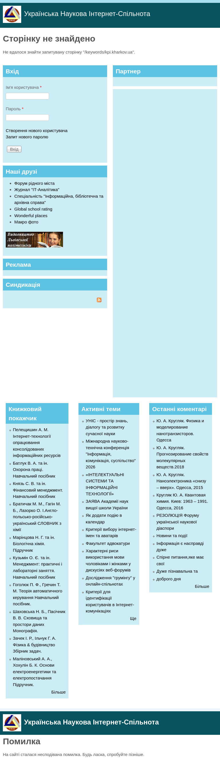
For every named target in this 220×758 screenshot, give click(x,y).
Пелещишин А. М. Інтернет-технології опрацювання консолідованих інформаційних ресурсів (37, 442)
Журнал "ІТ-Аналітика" (36, 189)
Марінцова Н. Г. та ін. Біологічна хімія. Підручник (34, 544)
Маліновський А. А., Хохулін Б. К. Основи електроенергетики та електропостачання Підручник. (34, 671)
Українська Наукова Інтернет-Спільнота (87, 13)
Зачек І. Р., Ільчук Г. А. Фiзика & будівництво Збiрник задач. (34, 644)
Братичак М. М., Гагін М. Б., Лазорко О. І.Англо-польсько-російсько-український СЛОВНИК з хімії (37, 516)
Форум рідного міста (34, 183)
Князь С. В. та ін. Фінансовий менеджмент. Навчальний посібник (38, 490)
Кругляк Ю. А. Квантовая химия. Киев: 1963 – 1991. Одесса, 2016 (182, 501)
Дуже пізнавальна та (177, 571)
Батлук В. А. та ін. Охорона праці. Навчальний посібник (34, 469)
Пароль (14, 108)
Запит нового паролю (27, 136)
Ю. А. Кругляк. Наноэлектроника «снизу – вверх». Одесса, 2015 (181, 481)
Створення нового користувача (37, 130)
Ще (133, 618)
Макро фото (26, 221)
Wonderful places (31, 215)
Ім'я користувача (24, 87)
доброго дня (168, 578)
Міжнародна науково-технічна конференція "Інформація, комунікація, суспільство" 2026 (110, 454)
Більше (58, 692)
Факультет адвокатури (108, 543)
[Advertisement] (159, 242)
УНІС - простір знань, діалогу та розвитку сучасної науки (107, 427)
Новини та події (171, 535)
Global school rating (33, 209)
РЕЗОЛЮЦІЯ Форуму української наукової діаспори (177, 522)
